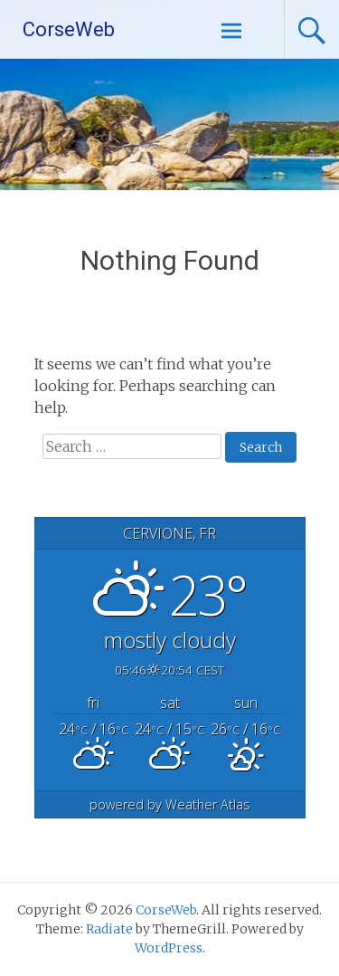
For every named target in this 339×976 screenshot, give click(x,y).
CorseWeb (69, 29)
